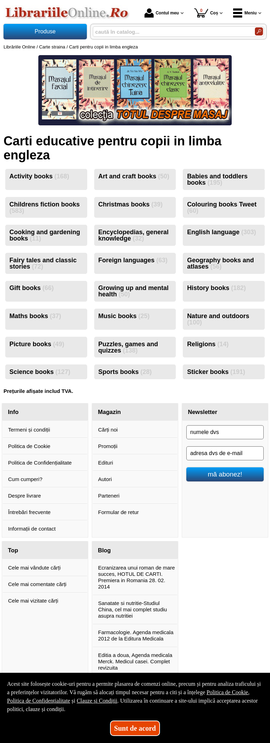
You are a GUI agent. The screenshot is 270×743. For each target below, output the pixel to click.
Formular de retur (118, 512)
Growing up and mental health (133, 291)
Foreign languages (132, 260)
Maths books (35, 316)
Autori (105, 479)
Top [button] (13, 550)
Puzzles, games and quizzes (128, 347)
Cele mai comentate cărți (37, 584)
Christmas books (130, 204)
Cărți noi (108, 430)
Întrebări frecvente (29, 512)
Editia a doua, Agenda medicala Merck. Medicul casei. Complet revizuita (135, 661)
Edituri (105, 463)
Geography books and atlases (220, 263)
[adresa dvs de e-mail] (225, 453)
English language (221, 232)
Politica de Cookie (29, 446)
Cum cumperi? (25, 479)
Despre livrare (24, 496)
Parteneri (109, 496)
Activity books (39, 176)
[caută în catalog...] (171, 31)
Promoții (107, 446)
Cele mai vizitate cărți (33, 601)
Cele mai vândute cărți (34, 568)
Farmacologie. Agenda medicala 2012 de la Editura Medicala (135, 635)
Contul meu (161, 13)
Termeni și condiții (29, 430)
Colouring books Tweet (222, 207)
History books (216, 287)
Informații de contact (32, 529)
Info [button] (13, 412)
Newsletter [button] (202, 412)
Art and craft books (133, 176)
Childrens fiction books (44, 207)
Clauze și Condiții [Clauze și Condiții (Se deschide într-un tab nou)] (97, 701)
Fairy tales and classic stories (43, 263)
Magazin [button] (109, 412)
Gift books (31, 287)
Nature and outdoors (218, 319)
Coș (206, 13)
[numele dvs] (225, 432)
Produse (45, 31)
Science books (39, 371)
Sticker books (216, 371)
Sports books (125, 371)
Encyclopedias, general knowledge (133, 235)
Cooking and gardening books (44, 235)
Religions (208, 344)
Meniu (245, 13)
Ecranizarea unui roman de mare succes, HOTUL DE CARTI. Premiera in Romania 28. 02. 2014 (136, 577)
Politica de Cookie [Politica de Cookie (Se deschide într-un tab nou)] (227, 692)
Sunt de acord (135, 728)
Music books (123, 316)
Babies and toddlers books (217, 179)
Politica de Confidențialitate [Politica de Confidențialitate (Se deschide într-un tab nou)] (38, 701)
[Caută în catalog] (259, 31)
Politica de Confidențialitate (40, 463)
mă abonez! (225, 474)
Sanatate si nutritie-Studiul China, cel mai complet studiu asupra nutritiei (132, 609)
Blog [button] (104, 550)
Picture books (36, 344)
